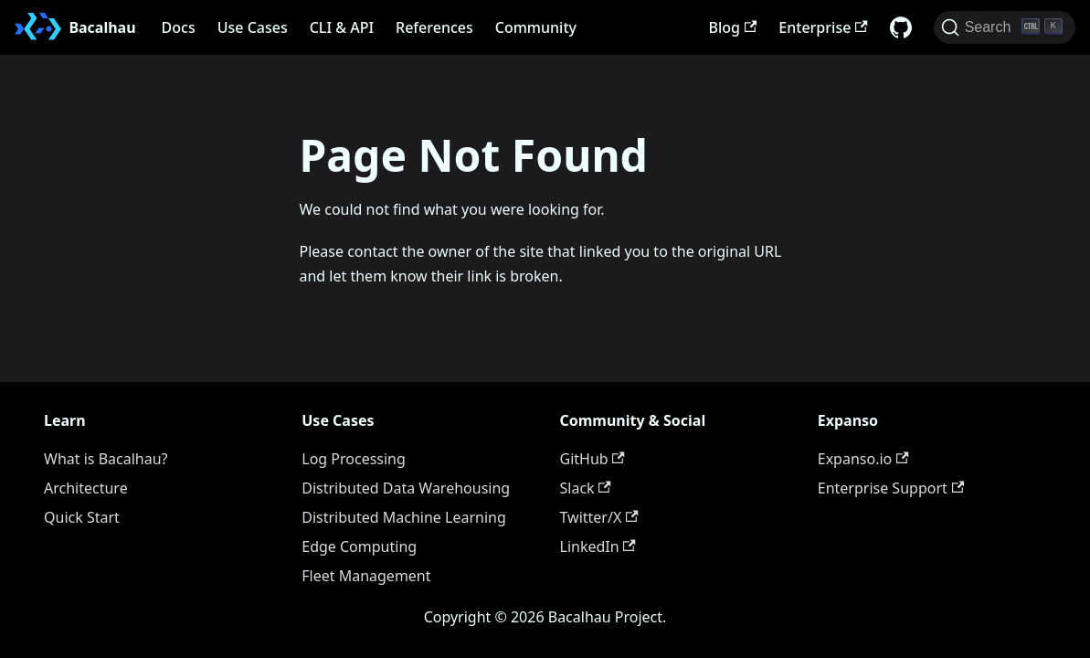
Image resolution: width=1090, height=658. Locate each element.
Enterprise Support (891, 488)
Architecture (86, 488)
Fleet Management (366, 576)
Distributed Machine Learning (404, 517)
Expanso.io (863, 459)
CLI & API (342, 27)
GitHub (592, 459)
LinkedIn (598, 546)
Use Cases (252, 27)
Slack (585, 488)
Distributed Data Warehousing (406, 488)
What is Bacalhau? (106, 459)
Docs (179, 27)
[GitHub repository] (901, 27)
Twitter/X (599, 517)
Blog (733, 27)
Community (536, 27)
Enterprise (822, 27)
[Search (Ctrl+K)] (1004, 27)
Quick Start (82, 517)
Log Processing (354, 459)
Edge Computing (359, 546)
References (434, 27)
